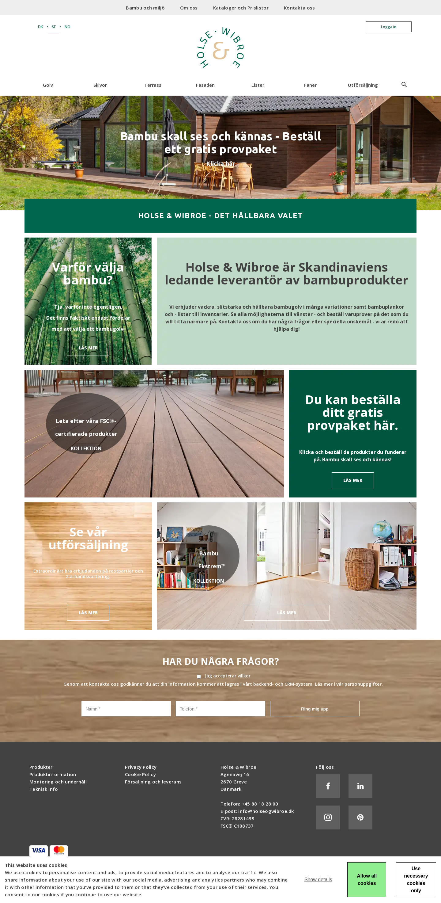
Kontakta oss (299, 8)
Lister (257, 85)
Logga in (388, 26)
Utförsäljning (363, 85)
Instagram (328, 817)
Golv (48, 85)
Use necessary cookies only (416, 879)
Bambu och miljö (145, 8)
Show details (318, 879)
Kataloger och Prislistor (241, 8)
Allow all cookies (367, 879)
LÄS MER (88, 348)
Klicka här (220, 163)
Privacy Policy (140, 767)
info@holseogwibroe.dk (266, 811)
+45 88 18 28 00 (260, 804)
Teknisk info (43, 789)
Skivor (100, 85)
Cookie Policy (140, 774)
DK (40, 26)
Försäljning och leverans (153, 782)
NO (67, 26)
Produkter (41, 767)
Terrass (152, 85)
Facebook (328, 786)
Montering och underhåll (58, 782)
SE (54, 26)
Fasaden (205, 85)
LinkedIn (360, 786)
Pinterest (360, 817)
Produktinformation (52, 774)
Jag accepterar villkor (228, 676)
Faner (310, 85)
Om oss (189, 8)
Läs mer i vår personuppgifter (348, 684)
